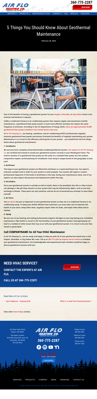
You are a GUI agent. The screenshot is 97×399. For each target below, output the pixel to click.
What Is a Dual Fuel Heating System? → (76, 301)
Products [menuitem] (23, 14)
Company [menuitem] (56, 14)
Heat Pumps (18, 312)
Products (30, 380)
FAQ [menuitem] (66, 14)
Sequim (57, 114)
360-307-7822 (79, 343)
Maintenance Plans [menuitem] (41, 14)
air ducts (11, 202)
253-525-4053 (17, 342)
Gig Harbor (77, 114)
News (53, 380)
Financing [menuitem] (85, 14)
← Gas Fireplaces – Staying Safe (17, 301)
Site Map (44, 386)
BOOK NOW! (82, 7)
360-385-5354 (79, 338)
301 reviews (51, 357)
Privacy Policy (54, 386)
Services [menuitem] (11, 14)
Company (43, 380)
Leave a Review (48, 360)
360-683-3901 (79, 332)
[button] (17, 13)
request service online (71, 239)
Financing (64, 380)
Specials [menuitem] (74, 14)
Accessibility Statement (69, 386)
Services (17, 380)
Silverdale (65, 114)
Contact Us (78, 380)
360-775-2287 (81, 2)
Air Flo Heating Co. (14, 133)
